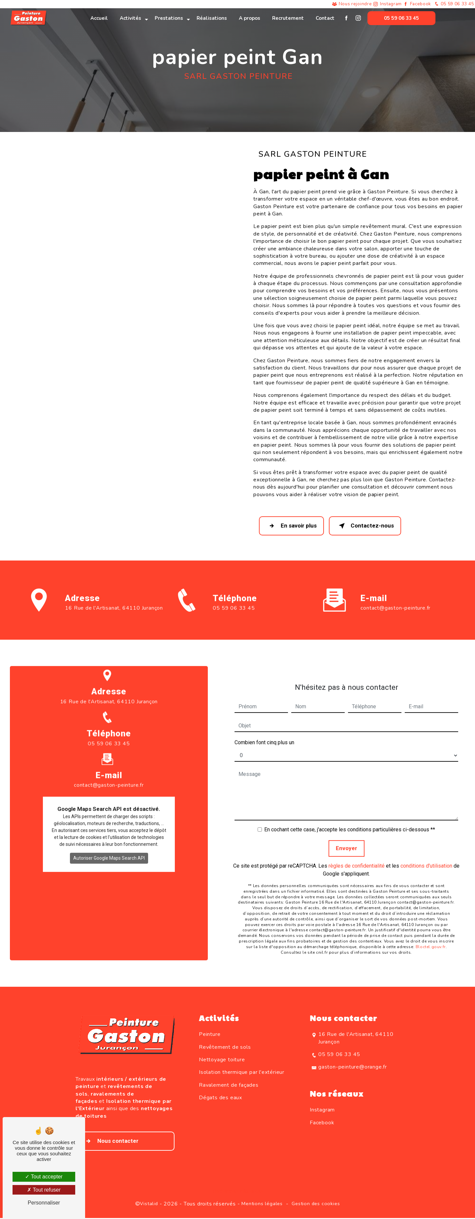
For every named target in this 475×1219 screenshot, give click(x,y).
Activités (130, 18)
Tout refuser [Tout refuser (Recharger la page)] (44, 1190)
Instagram (387, 4)
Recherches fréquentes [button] (238, 1192)
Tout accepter (43, 1176)
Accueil (99, 18)
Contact (325, 18)
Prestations (169, 18)
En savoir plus (292, 526)
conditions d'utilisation (426, 857)
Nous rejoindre (351, 4)
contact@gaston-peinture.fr (395, 599)
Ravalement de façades (229, 1086)
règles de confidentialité (357, 857)
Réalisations (212, 18)
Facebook (418, 4)
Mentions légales (262, 1204)
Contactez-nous (367, 526)
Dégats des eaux (220, 1098)
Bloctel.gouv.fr (431, 938)
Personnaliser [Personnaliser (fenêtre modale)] (44, 1202)
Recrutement (288, 18)
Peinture (209, 1035)
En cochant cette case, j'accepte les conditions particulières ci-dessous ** (349, 821)
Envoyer (346, 839)
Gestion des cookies (316, 1204)
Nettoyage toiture (222, 1060)
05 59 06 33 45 (452, 4)
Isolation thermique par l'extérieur (241, 1073)
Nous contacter (111, 1142)
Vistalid (149, 1204)
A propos (249, 18)
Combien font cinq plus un (264, 734)
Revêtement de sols (225, 1047)
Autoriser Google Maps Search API (109, 849)
